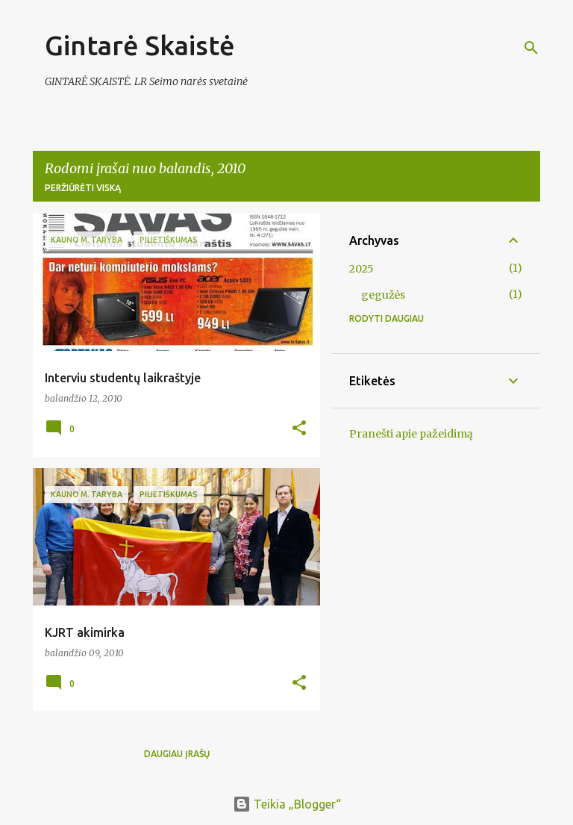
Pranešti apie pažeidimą (411, 433)
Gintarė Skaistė (140, 45)
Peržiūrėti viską (83, 188)
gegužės (383, 295)
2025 (361, 268)
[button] (299, 429)
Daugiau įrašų (177, 754)
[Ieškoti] (531, 48)
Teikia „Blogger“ (287, 804)
